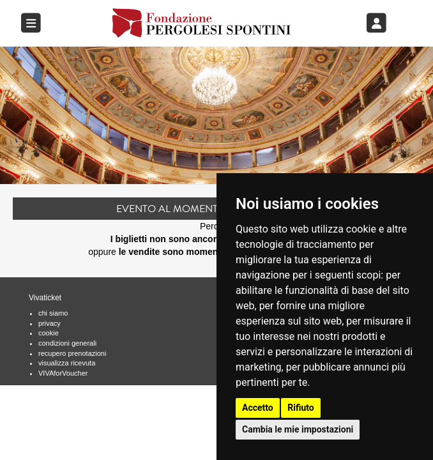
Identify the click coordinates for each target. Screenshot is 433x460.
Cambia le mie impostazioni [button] (297, 429)
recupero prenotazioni (72, 353)
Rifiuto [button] (300, 407)
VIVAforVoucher (62, 373)
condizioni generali (67, 343)
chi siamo (53, 313)
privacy (49, 323)
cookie (48, 333)
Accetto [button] (257, 407)
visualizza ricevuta (66, 363)
